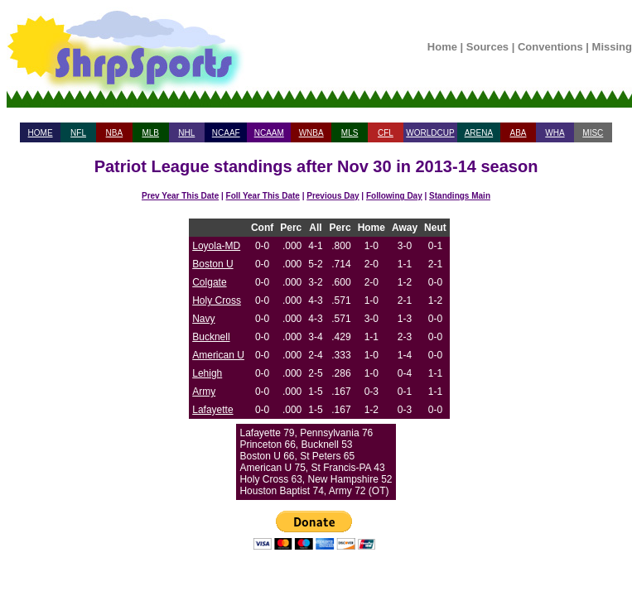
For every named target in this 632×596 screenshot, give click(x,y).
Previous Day (332, 195)
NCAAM (269, 132)
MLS (350, 132)
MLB (150, 132)
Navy (203, 318)
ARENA (479, 132)
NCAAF (226, 132)
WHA (554, 132)
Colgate (209, 282)
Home (442, 47)
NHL (186, 132)
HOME (40, 132)
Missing (612, 47)
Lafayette (212, 410)
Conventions (550, 47)
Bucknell (210, 337)
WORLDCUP (430, 132)
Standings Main (459, 195)
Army (203, 391)
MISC (592, 132)
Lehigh (207, 373)
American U (218, 355)
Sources (487, 47)
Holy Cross (216, 300)
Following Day (394, 195)
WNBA (311, 132)
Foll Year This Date (263, 195)
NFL (78, 132)
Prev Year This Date (180, 195)
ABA (517, 132)
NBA (114, 132)
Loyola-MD (216, 246)
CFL (385, 132)
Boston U (212, 264)
